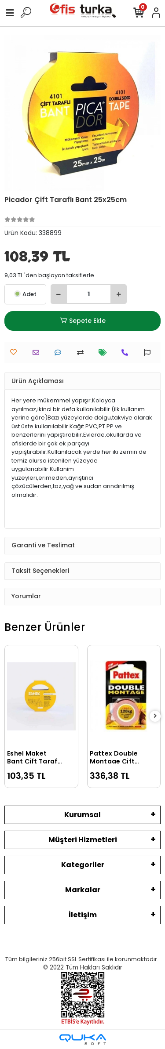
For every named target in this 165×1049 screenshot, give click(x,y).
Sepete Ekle (82, 321)
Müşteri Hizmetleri (82, 840)
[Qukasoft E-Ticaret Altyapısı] (82, 1039)
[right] (155, 716)
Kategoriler (82, 865)
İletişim (83, 915)
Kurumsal (82, 815)
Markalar (82, 890)
